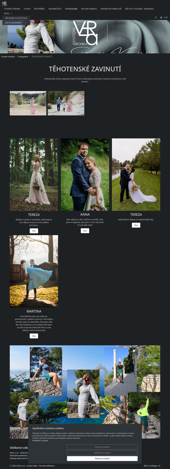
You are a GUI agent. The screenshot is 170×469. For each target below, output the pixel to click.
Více (34, 231)
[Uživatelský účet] (156, 17)
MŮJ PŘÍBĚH (39, 9)
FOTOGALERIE (71, 9)
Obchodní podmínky (19, 455)
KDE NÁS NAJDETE (89, 9)
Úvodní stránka (8, 56)
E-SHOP (27, 9)
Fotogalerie (23, 56)
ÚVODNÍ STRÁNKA (12, 9)
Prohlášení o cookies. (40, 452)
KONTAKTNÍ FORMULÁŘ (111, 9)
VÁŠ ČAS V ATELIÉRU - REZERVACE (139, 9)
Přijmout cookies (126, 458)
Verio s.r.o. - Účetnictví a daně (22, 452)
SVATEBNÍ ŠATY (55, 9)
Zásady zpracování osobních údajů (25, 458)
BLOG (8, 13)
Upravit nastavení (80, 458)
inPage (154, 465)
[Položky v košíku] (161, 17)
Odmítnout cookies (103, 458)
